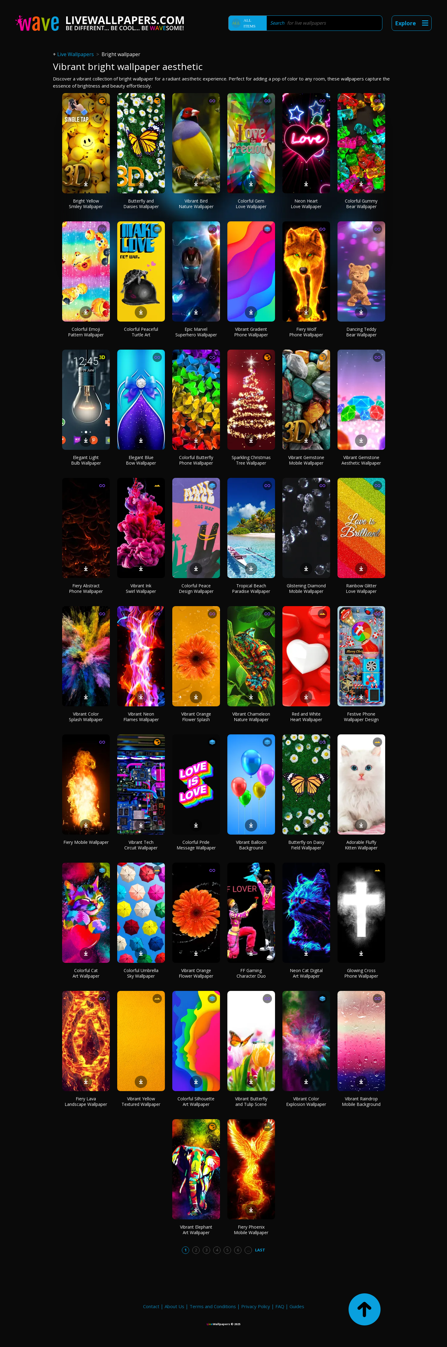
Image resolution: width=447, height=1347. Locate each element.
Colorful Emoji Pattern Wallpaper (86, 332)
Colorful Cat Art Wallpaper (86, 973)
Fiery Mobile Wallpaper (86, 842)
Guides (296, 1306)
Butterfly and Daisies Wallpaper (141, 203)
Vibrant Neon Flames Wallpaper (141, 716)
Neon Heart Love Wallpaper (306, 203)
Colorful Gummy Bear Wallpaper (361, 203)
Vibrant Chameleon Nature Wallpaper (251, 716)
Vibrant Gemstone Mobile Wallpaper (306, 460)
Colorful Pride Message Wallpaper (196, 845)
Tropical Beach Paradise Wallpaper (251, 588)
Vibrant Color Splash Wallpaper (86, 716)
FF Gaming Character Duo (251, 973)
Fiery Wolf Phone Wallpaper (306, 332)
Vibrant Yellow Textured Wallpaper (141, 1101)
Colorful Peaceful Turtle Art (141, 332)
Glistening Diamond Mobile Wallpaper (306, 588)
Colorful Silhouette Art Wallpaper (196, 1101)
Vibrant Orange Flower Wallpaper (196, 973)
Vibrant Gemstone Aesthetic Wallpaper (361, 460)
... (248, 1250)
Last (260, 1250)
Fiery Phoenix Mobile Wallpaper (251, 1229)
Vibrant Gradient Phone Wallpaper (251, 332)
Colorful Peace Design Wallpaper (196, 588)
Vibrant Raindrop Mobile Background (361, 1101)
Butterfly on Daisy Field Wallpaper (306, 845)
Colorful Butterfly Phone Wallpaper (196, 460)
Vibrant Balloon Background (251, 845)
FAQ (279, 1306)
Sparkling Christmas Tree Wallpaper (251, 460)
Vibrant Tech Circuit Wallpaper (141, 845)
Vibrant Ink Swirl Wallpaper (141, 588)
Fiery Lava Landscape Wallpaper (86, 1101)
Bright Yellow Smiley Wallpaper (86, 203)
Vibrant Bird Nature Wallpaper (196, 203)
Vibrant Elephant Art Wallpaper (196, 1229)
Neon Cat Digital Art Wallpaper (306, 973)
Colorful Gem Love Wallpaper (251, 203)
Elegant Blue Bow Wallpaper (141, 460)
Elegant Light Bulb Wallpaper (86, 460)
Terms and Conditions (213, 1306)
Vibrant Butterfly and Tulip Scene (251, 1101)
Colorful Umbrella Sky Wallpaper (141, 973)
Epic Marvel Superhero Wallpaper (196, 332)
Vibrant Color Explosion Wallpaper (306, 1101)
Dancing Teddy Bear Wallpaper (361, 332)
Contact (151, 1306)
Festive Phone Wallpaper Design (361, 716)
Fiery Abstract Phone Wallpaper (86, 588)
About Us (174, 1306)
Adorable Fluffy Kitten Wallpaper (361, 845)
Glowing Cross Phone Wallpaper (361, 973)
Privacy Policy (255, 1306)
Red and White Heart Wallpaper (306, 716)
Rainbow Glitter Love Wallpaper (361, 588)
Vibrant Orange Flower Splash (196, 716)
